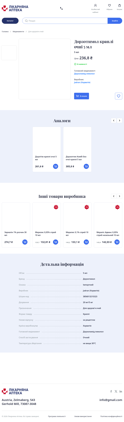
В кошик (81, 96)
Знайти (115, 21)
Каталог (10, 21)
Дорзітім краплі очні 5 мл (46, 158)
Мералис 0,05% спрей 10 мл (45, 233)
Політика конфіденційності (111, 416)
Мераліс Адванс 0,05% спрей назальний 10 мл (108, 233)
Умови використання (83, 416)
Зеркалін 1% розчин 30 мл (15, 233)
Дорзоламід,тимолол (84, 73)
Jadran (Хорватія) (82, 82)
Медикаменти (18, 31)
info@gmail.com (110, 400)
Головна (5, 31)
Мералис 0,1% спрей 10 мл (77, 233)
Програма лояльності (57, 416)
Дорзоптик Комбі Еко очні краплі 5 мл (76, 158)
